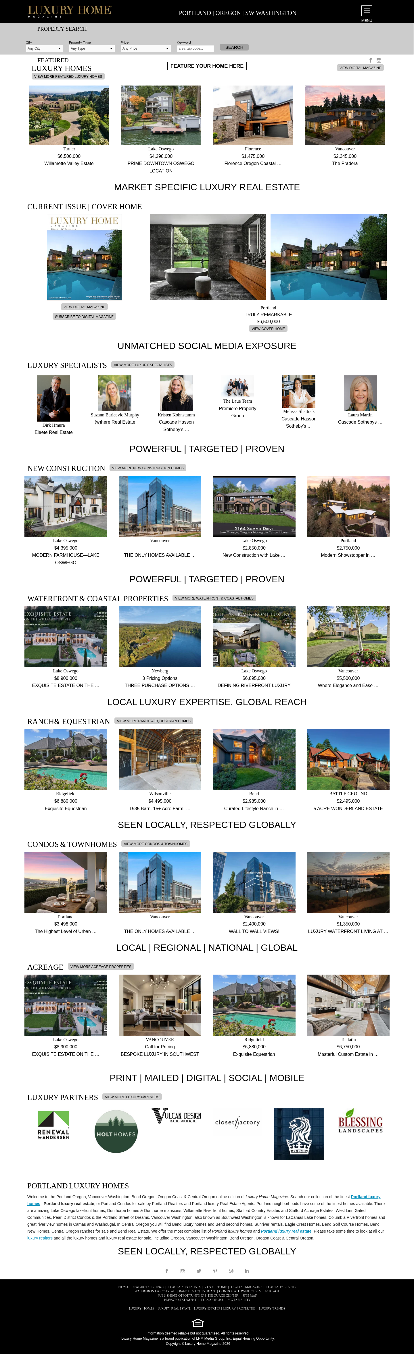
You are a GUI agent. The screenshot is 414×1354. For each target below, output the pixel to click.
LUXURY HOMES (141, 1308)
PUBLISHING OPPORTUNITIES (181, 1295)
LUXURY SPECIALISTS (184, 1287)
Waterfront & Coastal (155, 1291)
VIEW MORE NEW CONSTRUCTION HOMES (148, 468)
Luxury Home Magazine (139, 1338)
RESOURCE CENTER (223, 1295)
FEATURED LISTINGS (148, 1287)
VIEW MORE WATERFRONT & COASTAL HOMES (214, 598)
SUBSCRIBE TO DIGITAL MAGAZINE (84, 317)
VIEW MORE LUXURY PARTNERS (132, 1097)
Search (234, 47)
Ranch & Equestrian (197, 1291)
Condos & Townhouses (240, 1291)
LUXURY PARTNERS (281, 1287)
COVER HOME (216, 1287)
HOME (123, 1287)
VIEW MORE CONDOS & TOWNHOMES (155, 844)
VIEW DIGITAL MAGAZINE (360, 68)
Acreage (272, 1291)
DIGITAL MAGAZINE (246, 1287)
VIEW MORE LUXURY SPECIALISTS (143, 365)
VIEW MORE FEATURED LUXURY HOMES (68, 77)
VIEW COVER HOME (268, 329)
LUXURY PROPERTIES (239, 1308)
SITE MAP (249, 1295)
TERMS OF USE (212, 1300)
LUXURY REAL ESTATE (174, 1308)
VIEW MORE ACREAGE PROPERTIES (100, 967)
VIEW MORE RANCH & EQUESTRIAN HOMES (154, 721)
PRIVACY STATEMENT (180, 1300)
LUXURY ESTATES (207, 1308)
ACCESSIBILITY (238, 1300)
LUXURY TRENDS (272, 1308)
